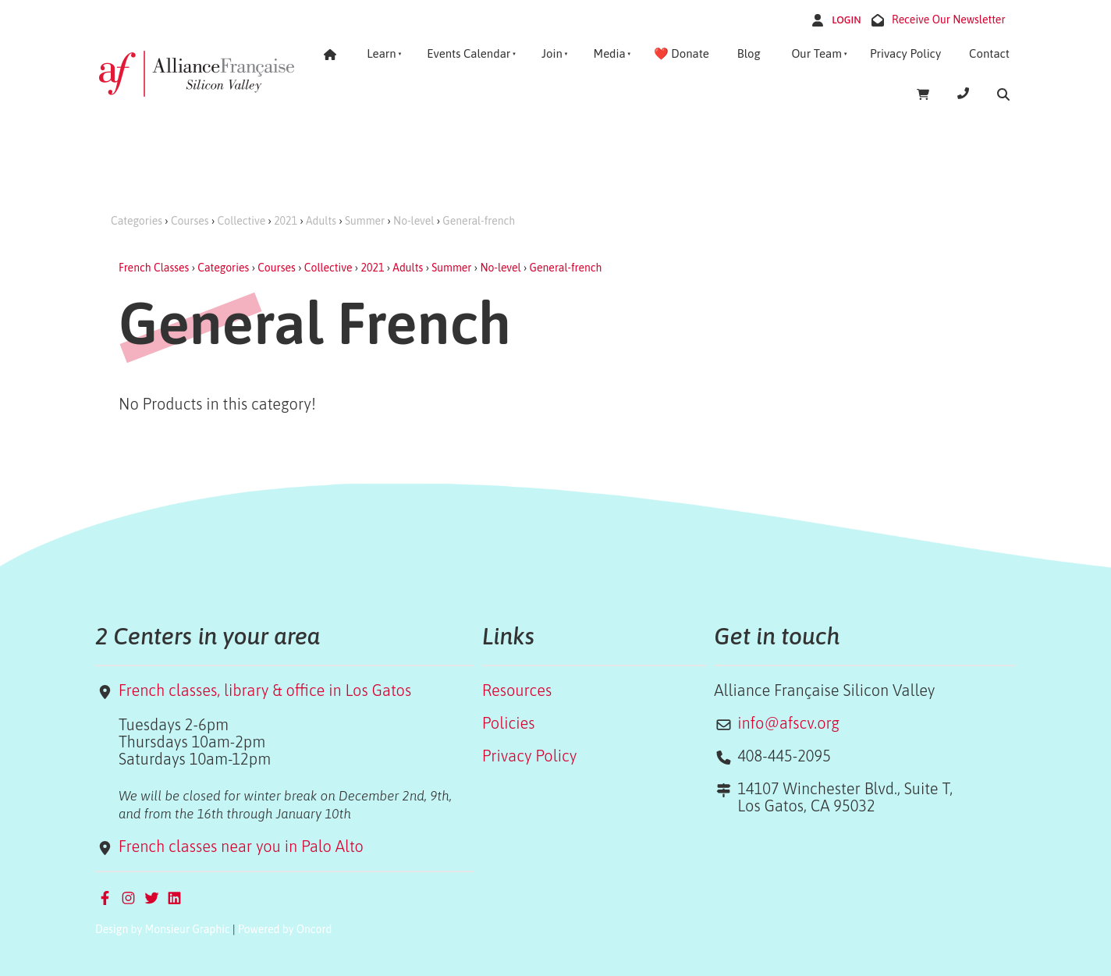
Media (609, 53)
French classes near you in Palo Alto (241, 846)
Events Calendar (468, 53)
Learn (381, 53)
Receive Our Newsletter (948, 19)
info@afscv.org (788, 723)
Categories (136, 221)
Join (552, 53)
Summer (365, 221)
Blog (749, 53)
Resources (517, 690)
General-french (478, 221)
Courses (190, 221)
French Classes (154, 267)
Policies (508, 723)
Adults (321, 221)
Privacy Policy (905, 53)
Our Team (816, 53)
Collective (242, 221)
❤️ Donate (681, 53)
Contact (989, 53)
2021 (285, 221)
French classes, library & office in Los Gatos (265, 690)
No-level (413, 221)
